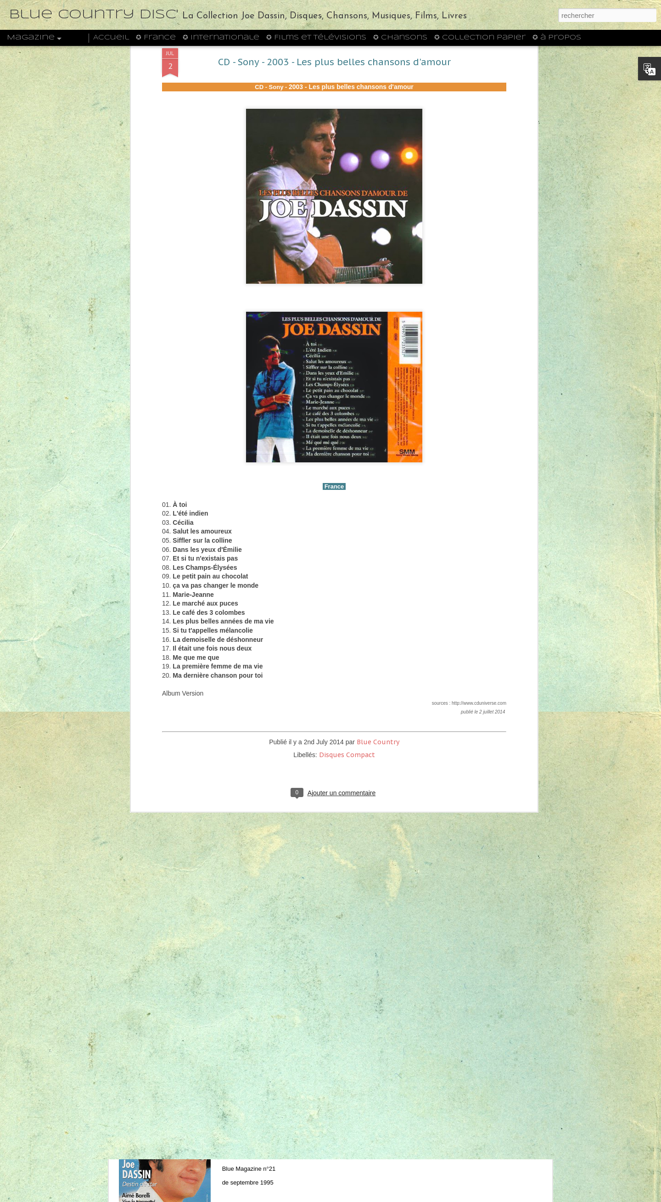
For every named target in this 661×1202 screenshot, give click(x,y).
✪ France (156, 37)
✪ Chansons (400, 37)
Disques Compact (347, 559)
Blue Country (378, 546)
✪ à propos (556, 37)
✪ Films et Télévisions (316, 37)
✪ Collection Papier (480, 37)
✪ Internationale (221, 37)
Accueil (111, 37)
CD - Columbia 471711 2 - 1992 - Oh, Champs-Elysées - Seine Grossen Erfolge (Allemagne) (320, 814)
